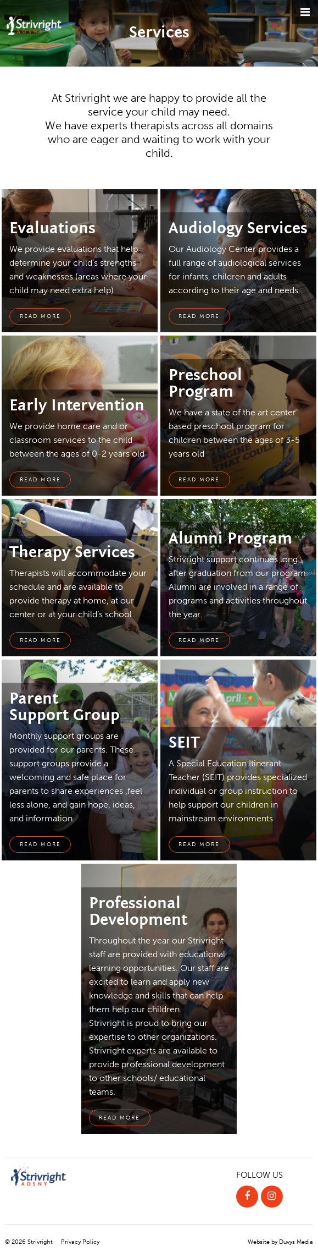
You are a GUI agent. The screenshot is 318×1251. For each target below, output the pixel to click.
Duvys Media (296, 1241)
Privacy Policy (80, 1241)
